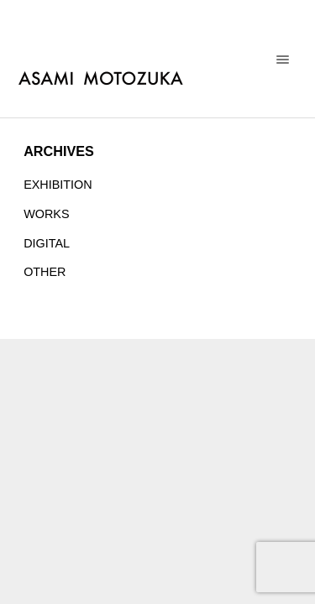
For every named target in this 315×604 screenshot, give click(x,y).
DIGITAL (47, 243)
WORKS (46, 214)
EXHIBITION (58, 184)
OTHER (45, 272)
